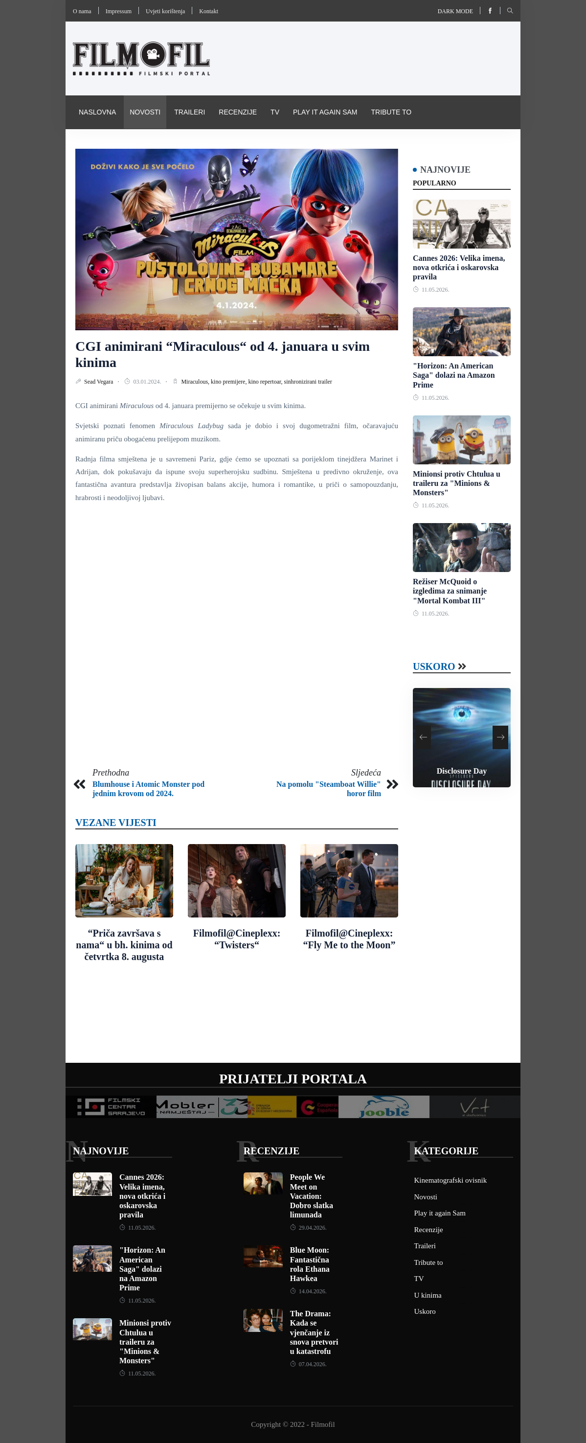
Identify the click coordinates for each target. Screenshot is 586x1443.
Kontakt (208, 11)
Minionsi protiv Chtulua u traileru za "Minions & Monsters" (456, 483)
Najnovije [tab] (445, 170)
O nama (82, 11)
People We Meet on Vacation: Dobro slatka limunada (311, 1196)
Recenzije (238, 112)
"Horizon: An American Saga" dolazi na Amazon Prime (454, 375)
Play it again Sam (325, 112)
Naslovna (97, 112)
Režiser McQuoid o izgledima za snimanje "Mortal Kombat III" (450, 590)
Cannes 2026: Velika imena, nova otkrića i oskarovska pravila (459, 267)
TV (274, 112)
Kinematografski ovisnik (126, 145)
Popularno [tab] (434, 183)
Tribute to (391, 112)
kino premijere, (229, 381)
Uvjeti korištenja (165, 11)
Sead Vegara (99, 381)
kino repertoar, (266, 381)
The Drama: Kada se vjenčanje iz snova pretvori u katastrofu (314, 1332)
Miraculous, (196, 381)
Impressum (119, 11)
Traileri (189, 112)
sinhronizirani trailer (308, 381)
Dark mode (455, 11)
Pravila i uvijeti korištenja (239, 145)
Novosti (145, 112)
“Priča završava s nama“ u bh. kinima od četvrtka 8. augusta (124, 945)
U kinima (428, 1295)
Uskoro (434, 666)
